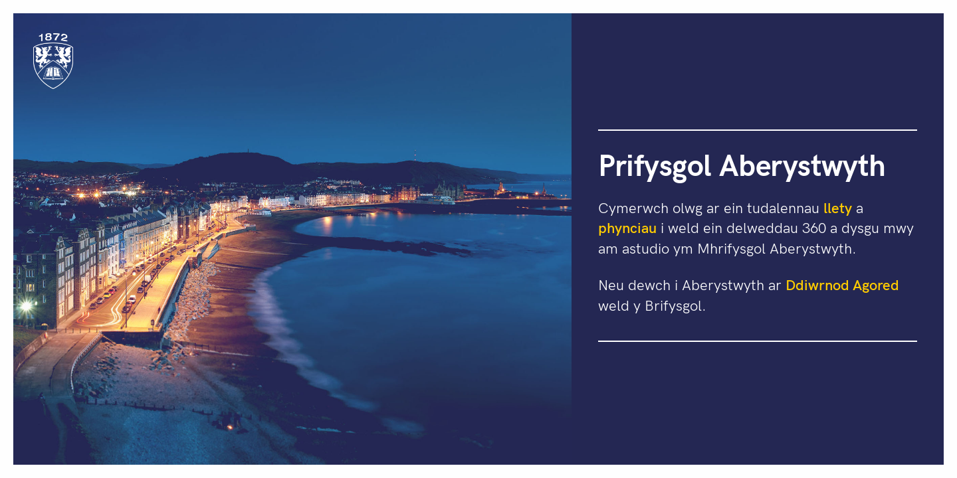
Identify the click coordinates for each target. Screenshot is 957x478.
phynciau (627, 227)
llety (837, 207)
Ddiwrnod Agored (842, 284)
